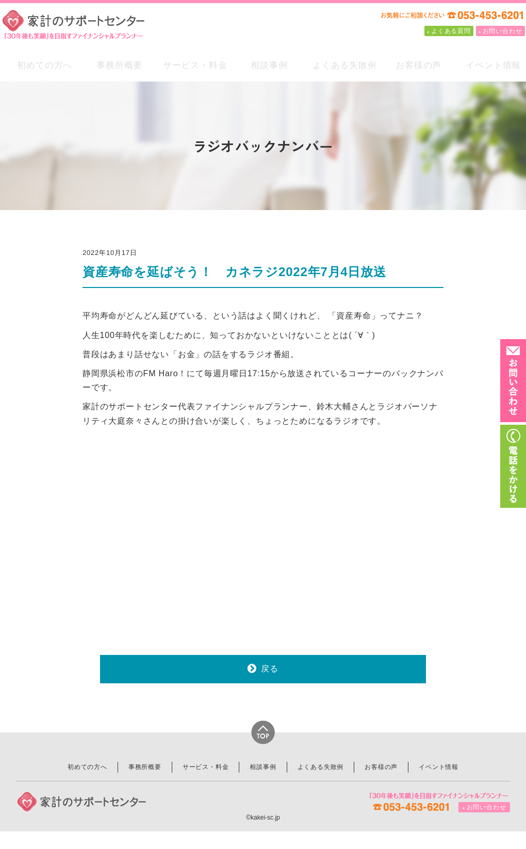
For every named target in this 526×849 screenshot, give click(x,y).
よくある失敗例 (338, 68)
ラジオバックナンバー (263, 145)
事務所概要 (113, 68)
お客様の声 (412, 68)
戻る (269, 685)
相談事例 (263, 68)
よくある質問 (451, 31)
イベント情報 (487, 68)
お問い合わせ (502, 31)
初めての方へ (39, 68)
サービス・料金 (188, 68)
